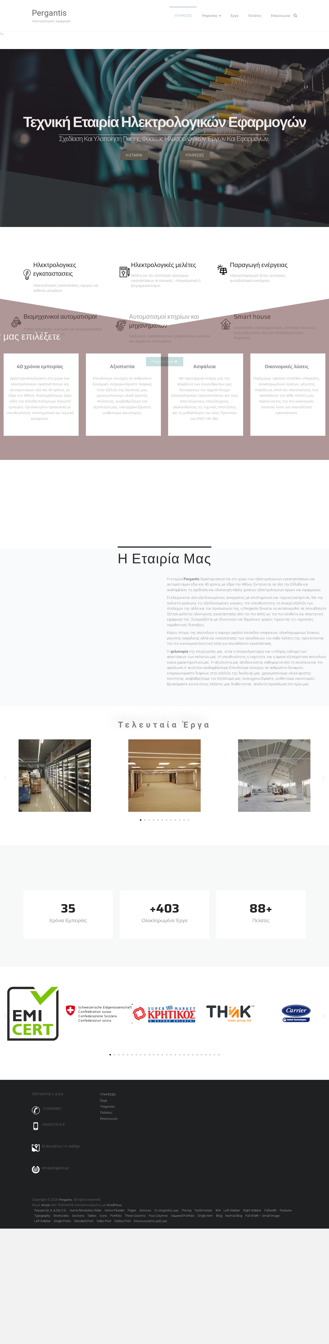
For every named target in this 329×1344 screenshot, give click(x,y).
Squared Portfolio (182, 1215)
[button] (5, 778)
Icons (103, 1215)
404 (217, 1210)
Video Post (103, 1221)
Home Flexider (114, 1210)
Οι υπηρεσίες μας (166, 1210)
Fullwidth (270, 1210)
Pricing (186, 1210)
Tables (91, 1215)
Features (286, 1210)
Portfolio (116, 1215)
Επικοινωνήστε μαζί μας (150, 1221)
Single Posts (62, 1221)
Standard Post (83, 1221)
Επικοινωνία (280, 16)
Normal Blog (233, 1215)
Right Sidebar (252, 1210)
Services (145, 1210)
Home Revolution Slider (86, 1210)
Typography (42, 1215)
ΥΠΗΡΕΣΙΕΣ (183, 16)
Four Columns (158, 1215)
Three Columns (135, 1215)
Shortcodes (61, 1215)
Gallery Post (122, 1221)
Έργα (234, 16)
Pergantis (49, 13)
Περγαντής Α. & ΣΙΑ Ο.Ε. (50, 1210)
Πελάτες (254, 16)
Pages (132, 1210)
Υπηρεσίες (210, 16)
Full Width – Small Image (262, 1215)
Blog (219, 1215)
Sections (78, 1215)
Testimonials (203, 1210)
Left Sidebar (232, 1210)
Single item (205, 1215)
